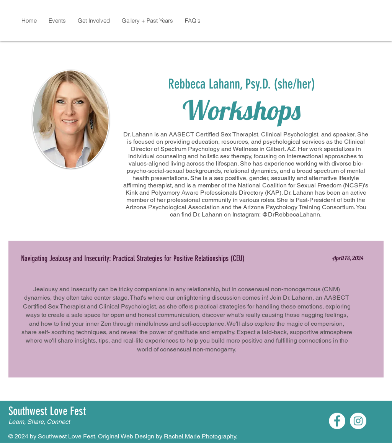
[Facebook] (337, 421)
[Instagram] (358, 421)
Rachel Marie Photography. (200, 436)
